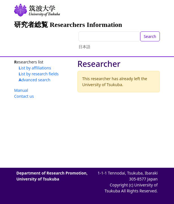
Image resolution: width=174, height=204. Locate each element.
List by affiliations (35, 68)
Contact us (24, 96)
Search (150, 36)
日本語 (84, 46)
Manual (21, 90)
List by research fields (39, 73)
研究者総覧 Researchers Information (68, 24)
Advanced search (34, 79)
